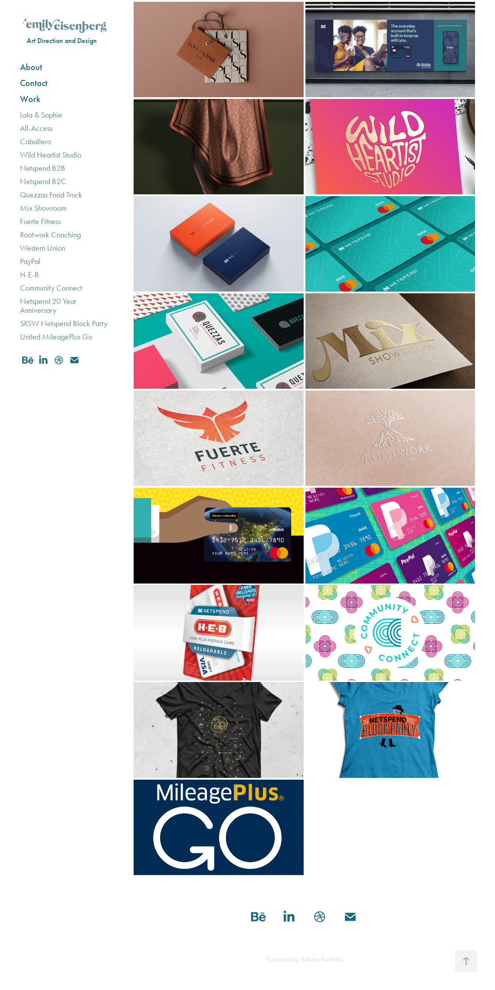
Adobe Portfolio (322, 959)
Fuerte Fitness (40, 221)
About (31, 67)
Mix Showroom (43, 208)
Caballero (35, 141)
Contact (34, 83)
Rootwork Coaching (50, 235)
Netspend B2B (42, 168)
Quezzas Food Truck (51, 195)
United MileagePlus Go (56, 337)
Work (30, 99)
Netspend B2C (43, 181)
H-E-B (29, 275)
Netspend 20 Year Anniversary (48, 305)
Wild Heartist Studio (50, 155)
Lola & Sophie (41, 115)
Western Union (42, 248)
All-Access (36, 128)
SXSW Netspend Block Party (63, 323)
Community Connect (51, 288)
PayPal (30, 261)
